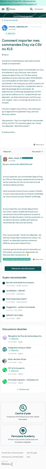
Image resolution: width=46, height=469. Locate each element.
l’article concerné (32, 217)
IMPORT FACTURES (14, 315)
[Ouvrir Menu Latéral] (3, 9)
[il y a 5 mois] (10, 318)
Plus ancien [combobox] (37, 151)
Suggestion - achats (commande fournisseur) (20, 307)
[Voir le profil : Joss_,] (4, 361)
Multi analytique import (16, 299)
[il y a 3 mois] (10, 302)
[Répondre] (38, 144)
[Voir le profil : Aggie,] (4, 337)
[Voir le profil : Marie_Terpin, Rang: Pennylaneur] (5, 159)
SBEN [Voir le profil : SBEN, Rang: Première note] (18, 318)
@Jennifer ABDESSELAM (21, 164)
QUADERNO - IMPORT (15, 291)
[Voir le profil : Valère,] (4, 370)
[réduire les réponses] (23, 156)
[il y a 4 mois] (10, 293)
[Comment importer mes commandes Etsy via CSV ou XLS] (12, 161)
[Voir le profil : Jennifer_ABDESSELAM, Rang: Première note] (4, 28)
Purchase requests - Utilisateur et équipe (23, 380)
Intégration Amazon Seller (19, 348)
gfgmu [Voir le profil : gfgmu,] (20, 353)
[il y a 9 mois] (10, 285)
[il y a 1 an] (9, 310)
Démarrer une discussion (23, 268)
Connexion (39, 9)
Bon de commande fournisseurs (20, 282)
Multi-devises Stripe (17, 359)
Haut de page (32, 453)
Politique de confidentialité (12, 457)
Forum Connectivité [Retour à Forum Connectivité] (9, 20)
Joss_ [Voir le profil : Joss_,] (20, 362)
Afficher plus (23, 389)
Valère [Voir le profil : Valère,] (20, 374)
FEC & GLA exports (16, 368)
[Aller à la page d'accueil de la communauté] (10, 9)
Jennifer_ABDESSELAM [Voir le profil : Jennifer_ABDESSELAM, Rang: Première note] (18, 27)
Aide (28, 457)
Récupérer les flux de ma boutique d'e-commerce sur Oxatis (25, 336)
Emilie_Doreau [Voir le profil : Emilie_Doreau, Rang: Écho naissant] (22, 285)
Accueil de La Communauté (12, 453)
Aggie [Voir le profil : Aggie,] (20, 342)
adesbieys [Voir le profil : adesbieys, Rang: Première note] (20, 294)
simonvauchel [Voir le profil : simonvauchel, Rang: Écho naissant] (21, 302)
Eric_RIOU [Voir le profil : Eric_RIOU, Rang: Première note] (18, 310)
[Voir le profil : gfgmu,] (4, 349)
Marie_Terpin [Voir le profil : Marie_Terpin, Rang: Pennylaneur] (14, 158)
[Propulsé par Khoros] (23, 463)
